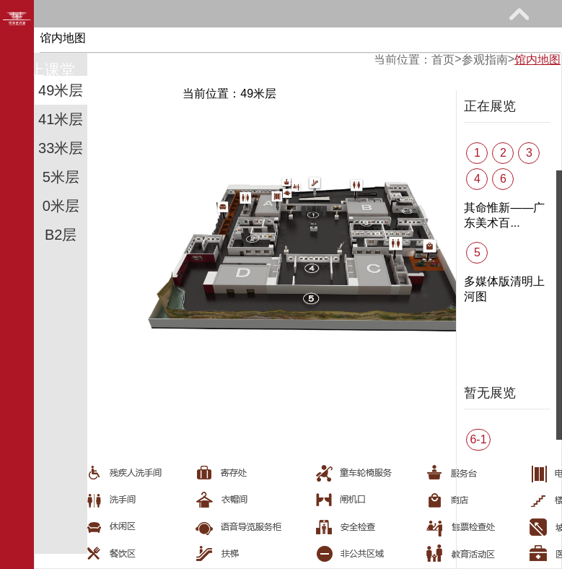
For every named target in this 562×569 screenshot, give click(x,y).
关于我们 (381, 69)
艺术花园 (269, 69)
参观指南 (126, 40)
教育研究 (350, 40)
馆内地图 (537, 59)
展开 (518, 13)
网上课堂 (44, 69)
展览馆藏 (238, 40)
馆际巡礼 (156, 69)
